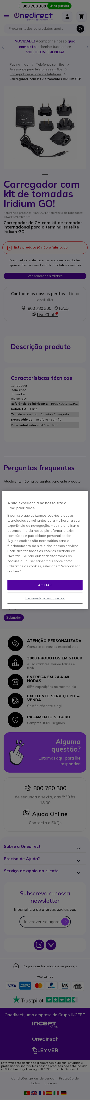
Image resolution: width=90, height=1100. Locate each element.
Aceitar (45, 585)
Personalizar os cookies (45, 598)
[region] (45, 550)
